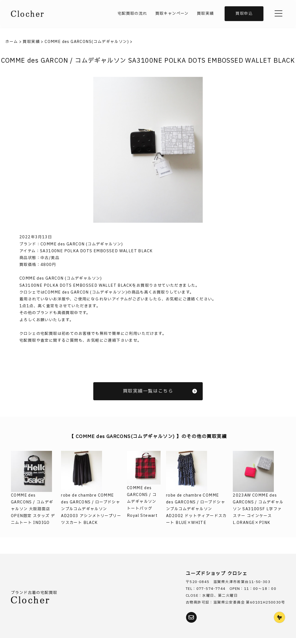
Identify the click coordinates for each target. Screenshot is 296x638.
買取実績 (205, 13)
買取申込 (244, 13)
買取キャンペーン (172, 13)
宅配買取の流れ (132, 13)
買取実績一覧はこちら (160, 391)
